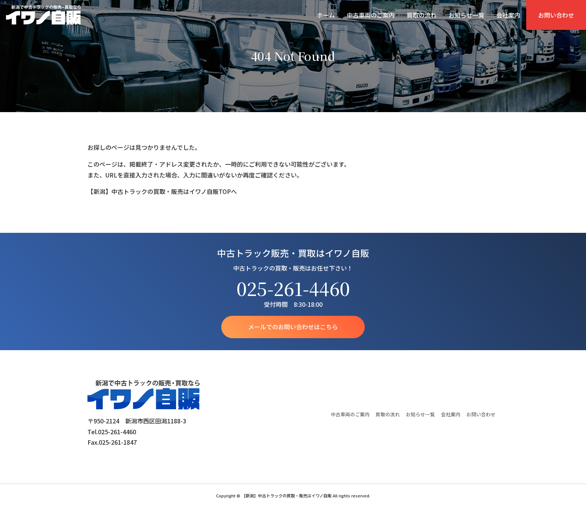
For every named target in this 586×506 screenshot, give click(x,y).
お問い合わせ (556, 14)
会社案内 (508, 14)
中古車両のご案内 (371, 14)
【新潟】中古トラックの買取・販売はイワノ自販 (43, 15)
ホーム (326, 14)
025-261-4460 (293, 288)
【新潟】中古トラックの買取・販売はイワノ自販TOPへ (162, 191)
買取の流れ (422, 14)
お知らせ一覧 (466, 14)
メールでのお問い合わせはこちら (293, 327)
